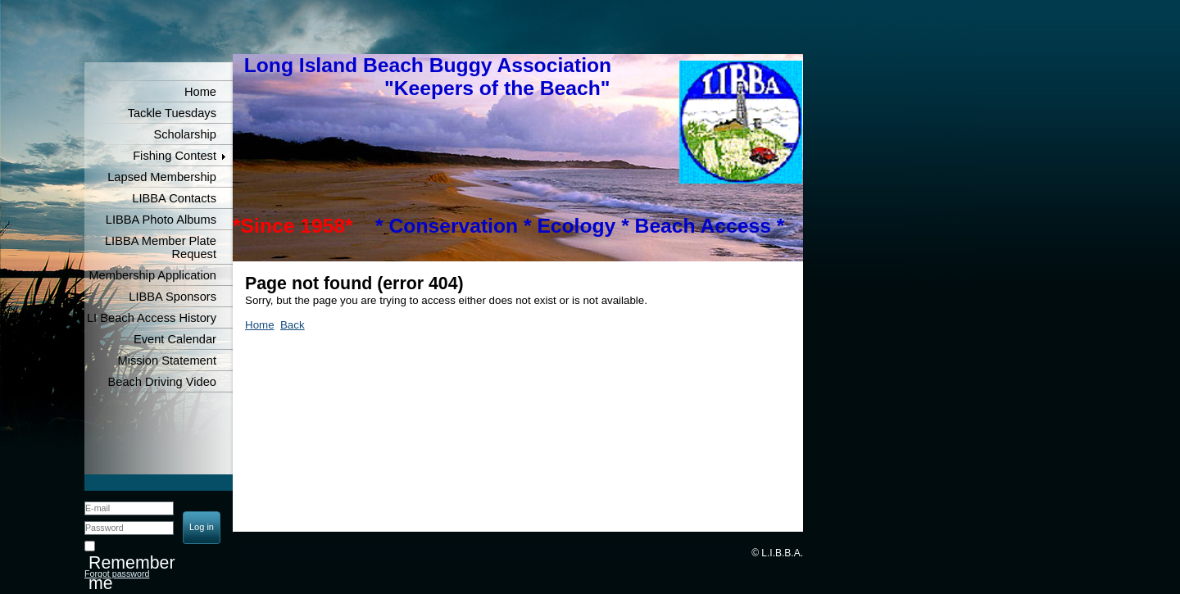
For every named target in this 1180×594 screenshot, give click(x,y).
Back (292, 325)
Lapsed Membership (161, 177)
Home (200, 91)
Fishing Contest (174, 155)
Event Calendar (175, 339)
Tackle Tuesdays (172, 113)
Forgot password (116, 573)
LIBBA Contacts (174, 198)
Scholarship (184, 134)
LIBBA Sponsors (172, 296)
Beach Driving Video (161, 381)
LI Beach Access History (151, 317)
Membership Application (152, 275)
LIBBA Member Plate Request (160, 247)
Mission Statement (166, 360)
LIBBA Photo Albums (161, 219)
